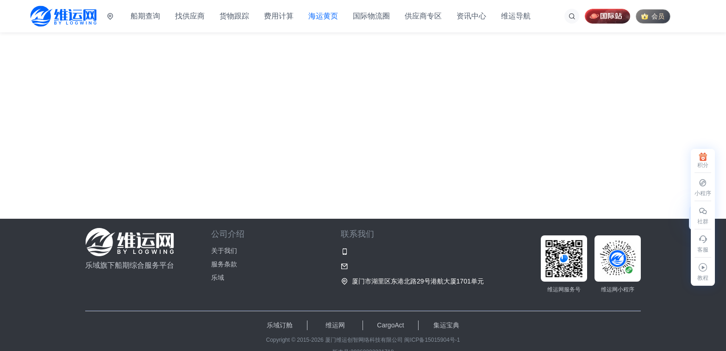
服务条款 (224, 264)
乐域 (217, 277)
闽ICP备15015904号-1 (432, 340)
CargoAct (390, 325)
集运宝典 (446, 325)
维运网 (335, 325)
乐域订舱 (280, 325)
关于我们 (224, 250)
